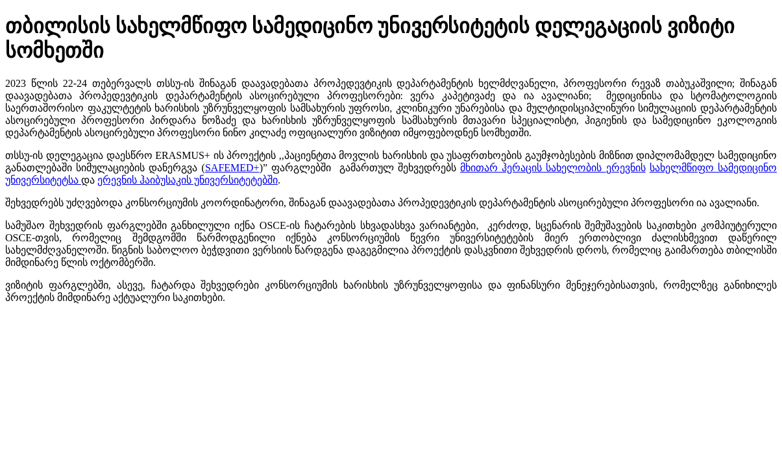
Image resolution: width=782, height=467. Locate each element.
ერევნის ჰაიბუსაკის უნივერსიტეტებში (187, 180)
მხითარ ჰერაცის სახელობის (533, 167)
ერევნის (626, 167)
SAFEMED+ (232, 167)
